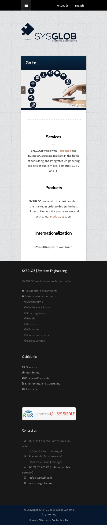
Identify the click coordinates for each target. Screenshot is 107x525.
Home (32, 520)
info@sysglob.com (41, 477)
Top (67, 520)
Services (29, 367)
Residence (64, 150)
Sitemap (44, 520)
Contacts (57, 520)
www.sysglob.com (40, 483)
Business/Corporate (36, 378)
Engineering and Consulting (41, 383)
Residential (31, 372)
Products (55, 216)
